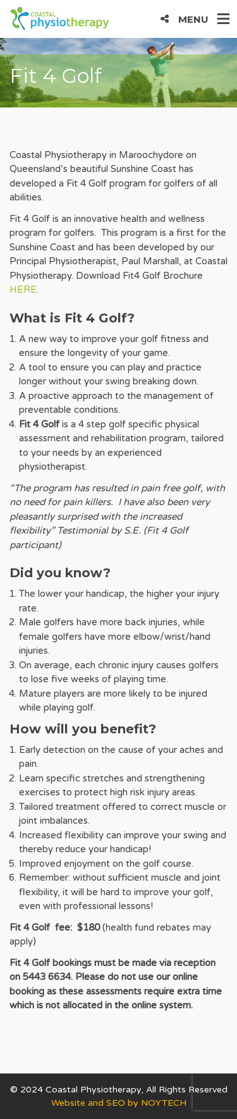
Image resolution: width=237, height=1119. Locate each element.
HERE (23, 289)
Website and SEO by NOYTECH (118, 1103)
